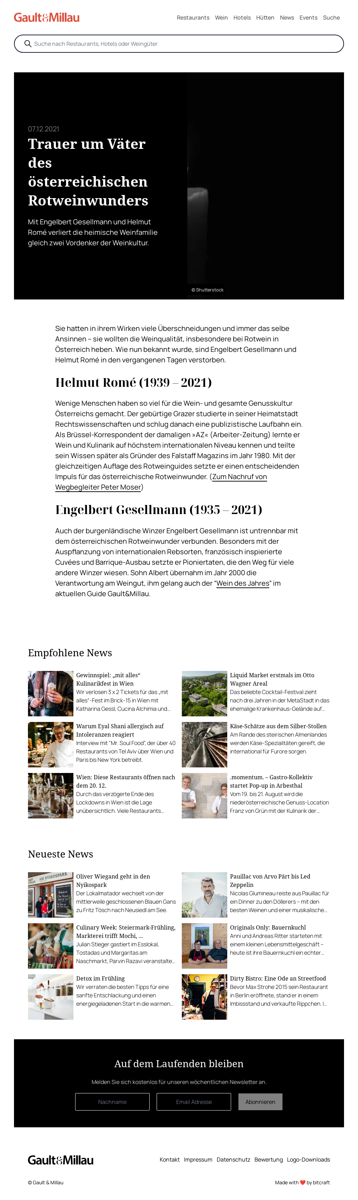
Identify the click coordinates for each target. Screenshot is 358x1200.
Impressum (198, 1159)
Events (308, 17)
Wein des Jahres (242, 583)
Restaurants (193, 17)
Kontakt (170, 1159)
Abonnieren (260, 1102)
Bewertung (269, 1159)
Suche (331, 17)
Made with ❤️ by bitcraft (302, 1182)
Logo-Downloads (308, 1159)
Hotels (242, 17)
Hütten (265, 17)
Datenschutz (233, 1159)
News (287, 17)
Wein (221, 17)
